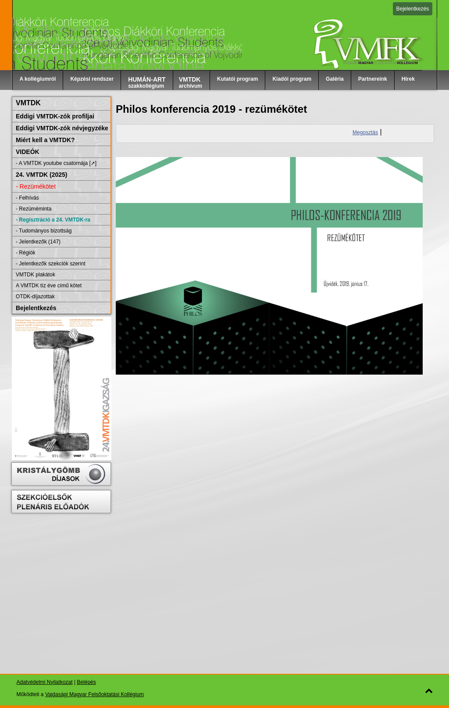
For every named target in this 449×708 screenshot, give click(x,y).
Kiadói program (291, 79)
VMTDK (28, 103)
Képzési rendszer (92, 79)
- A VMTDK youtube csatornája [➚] (56, 163)
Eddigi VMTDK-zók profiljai (55, 116)
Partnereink (372, 79)
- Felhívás (27, 198)
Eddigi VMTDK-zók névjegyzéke (62, 128)
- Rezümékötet (36, 186)
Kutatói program (237, 79)
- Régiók (26, 253)
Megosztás (365, 132)
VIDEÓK (27, 151)
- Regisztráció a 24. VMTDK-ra (53, 220)
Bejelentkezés (412, 9)
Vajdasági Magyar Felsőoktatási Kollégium (94, 694)
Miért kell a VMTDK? (45, 139)
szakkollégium (147, 82)
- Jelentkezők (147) (38, 242)
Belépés (86, 682)
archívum (190, 82)
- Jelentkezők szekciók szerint (51, 264)
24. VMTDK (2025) (41, 174)
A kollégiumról (38, 79)
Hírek (408, 79)
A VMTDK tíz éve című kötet (49, 285)
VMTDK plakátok (35, 275)
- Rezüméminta (33, 209)
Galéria (335, 79)
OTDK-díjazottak (35, 296)
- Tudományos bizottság (43, 231)
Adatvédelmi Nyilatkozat (45, 682)
